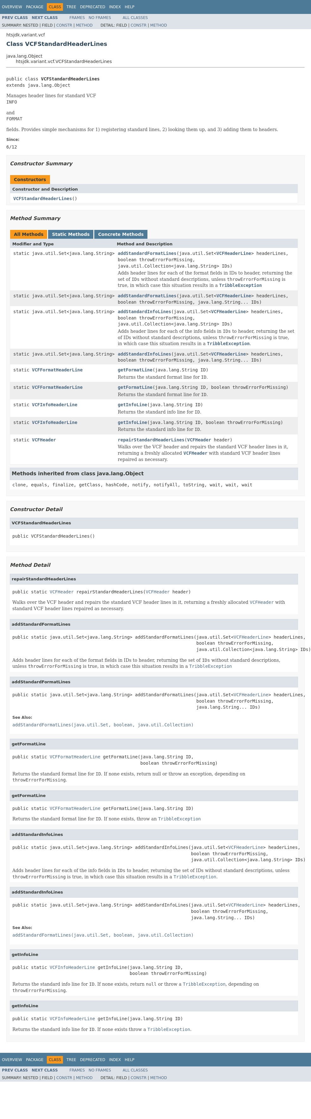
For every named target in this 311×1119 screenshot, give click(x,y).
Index (115, 7)
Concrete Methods (121, 234)
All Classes (135, 18)
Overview (12, 7)
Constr (64, 25)
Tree (71, 7)
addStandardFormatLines (147, 253)
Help (129, 7)
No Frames (100, 18)
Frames (77, 18)
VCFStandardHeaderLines (42, 198)
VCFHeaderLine (233, 253)
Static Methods (71, 234)
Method (84, 25)
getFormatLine (135, 369)
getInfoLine (132, 404)
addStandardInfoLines (144, 311)
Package (34, 7)
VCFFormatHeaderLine (57, 369)
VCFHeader (44, 439)
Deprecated (92, 7)
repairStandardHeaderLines (151, 439)
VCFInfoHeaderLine (54, 404)
